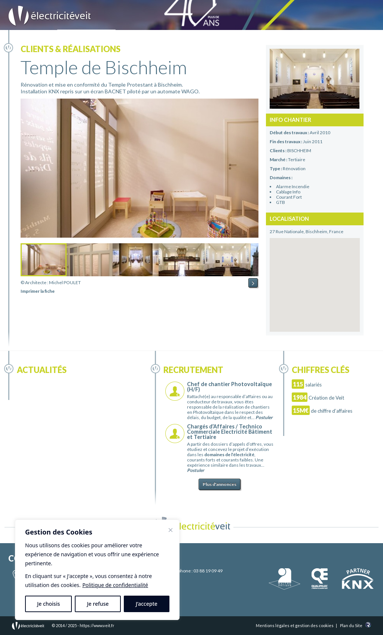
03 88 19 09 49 (208, 571)
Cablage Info (288, 192)
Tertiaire (296, 159)
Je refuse (98, 603)
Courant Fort (289, 197)
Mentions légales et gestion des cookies (295, 625)
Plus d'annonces (219, 484)
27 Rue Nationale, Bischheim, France (306, 231)
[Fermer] (170, 530)
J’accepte (146, 603)
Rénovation (294, 168)
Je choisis (48, 603)
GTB (280, 202)
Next (253, 283)
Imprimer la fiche (38, 291)
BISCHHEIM (299, 150)
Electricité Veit (49, 16)
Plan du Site (351, 625)
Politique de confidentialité (115, 585)
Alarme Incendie (292, 186)
